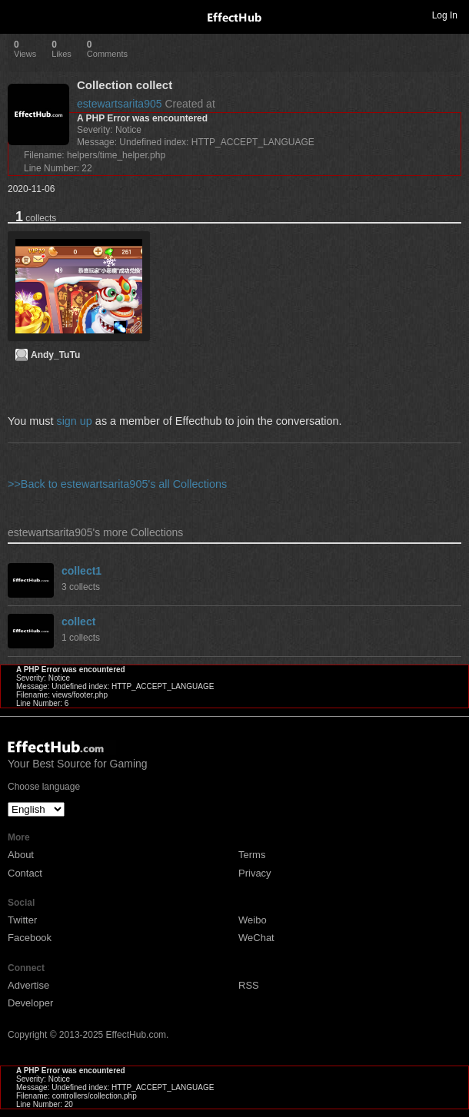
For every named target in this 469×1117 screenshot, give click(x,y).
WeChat (256, 937)
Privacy (254, 873)
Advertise (28, 985)
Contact (25, 873)
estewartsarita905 (119, 104)
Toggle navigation (18, 14)
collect (78, 621)
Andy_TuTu (55, 355)
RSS (248, 985)
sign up (73, 421)
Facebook (30, 937)
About (21, 854)
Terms (251, 854)
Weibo (252, 920)
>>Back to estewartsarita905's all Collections (117, 484)
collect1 (81, 571)
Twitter (22, 920)
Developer (30, 1003)
